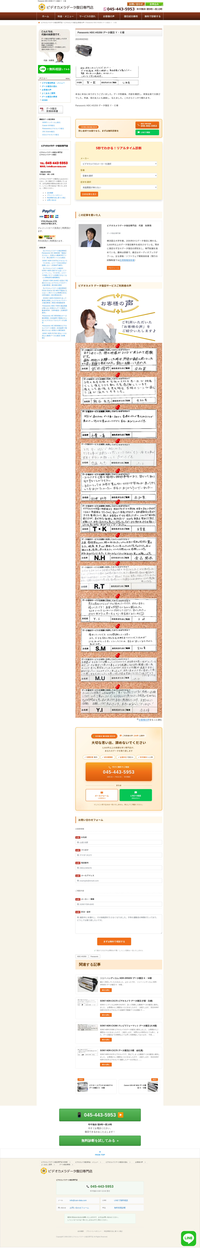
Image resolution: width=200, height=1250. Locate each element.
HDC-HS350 (81, 957)
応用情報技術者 (127, 260)
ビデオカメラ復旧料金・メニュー (86, 1162)
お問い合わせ (51, 200)
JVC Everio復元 (48, 132)
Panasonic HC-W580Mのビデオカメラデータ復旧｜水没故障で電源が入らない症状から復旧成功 (54, 328)
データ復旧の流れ (49, 86)
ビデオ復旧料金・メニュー (53, 83)
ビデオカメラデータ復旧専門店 (82, 1237)
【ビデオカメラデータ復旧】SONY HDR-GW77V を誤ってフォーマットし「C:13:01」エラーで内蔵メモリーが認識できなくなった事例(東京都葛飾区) (54, 272)
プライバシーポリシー (54, 195)
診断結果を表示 (89, 194)
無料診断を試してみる (99, 1140)
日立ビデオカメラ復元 (50, 135)
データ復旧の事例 (49, 97)
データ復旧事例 (64, 1164)
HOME (45, 100)
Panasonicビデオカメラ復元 (53, 128)
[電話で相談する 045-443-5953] (100, 1115)
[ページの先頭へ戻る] (100, 1153)
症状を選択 (85, 181)
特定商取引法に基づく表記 (56, 198)
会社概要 (50, 193)
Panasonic (94, 957)
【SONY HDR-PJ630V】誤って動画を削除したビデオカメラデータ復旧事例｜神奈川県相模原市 (54, 300)
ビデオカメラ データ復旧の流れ (117, 1162)
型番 (82, 170)
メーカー (84, 158)
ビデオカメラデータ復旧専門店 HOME (54, 1162)
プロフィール (113, 268)
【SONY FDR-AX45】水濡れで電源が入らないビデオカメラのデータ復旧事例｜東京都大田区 (55, 283)
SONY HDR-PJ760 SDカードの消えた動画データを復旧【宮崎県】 (54, 335)
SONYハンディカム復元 (51, 122)
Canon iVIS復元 (48, 125)
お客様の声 (144, 719)
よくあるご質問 (48, 93)
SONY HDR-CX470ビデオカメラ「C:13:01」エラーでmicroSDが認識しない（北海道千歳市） (54, 263)
